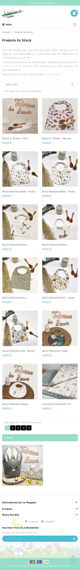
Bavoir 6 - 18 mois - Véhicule (56, 138)
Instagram (50, 521)
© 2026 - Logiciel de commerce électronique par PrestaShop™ (40, 566)
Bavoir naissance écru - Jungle (58, 297)
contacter (7, 66)
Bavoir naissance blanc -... (56, 244)
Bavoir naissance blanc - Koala (58, 191)
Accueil (8, 437)
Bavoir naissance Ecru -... (15, 297)
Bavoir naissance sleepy (15, 404)
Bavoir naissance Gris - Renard (18, 351)
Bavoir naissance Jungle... (55, 351)
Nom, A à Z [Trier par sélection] (40, 84)
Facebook (33, 521)
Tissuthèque (52, 74)
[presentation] (24, 549)
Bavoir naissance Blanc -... (16, 244)
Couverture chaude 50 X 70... (57, 404)
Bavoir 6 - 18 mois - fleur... (15, 138)
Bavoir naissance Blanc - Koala (18, 191)
